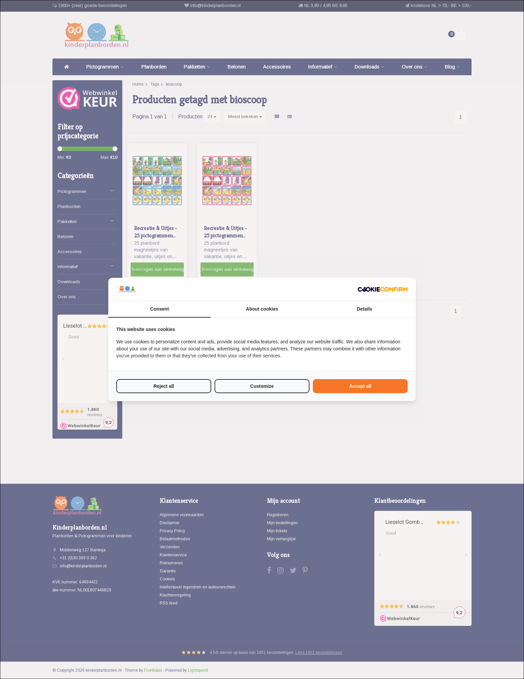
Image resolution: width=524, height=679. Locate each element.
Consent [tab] (159, 309)
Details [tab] (364, 309)
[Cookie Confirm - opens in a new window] (383, 289)
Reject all (163, 386)
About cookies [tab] (262, 309)
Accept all (360, 386)
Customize (262, 386)
